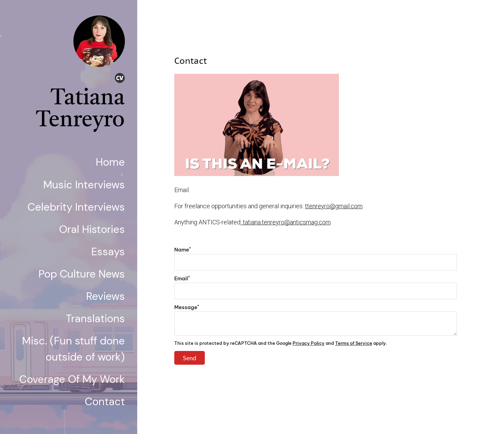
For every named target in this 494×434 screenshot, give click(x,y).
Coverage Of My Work (72, 379)
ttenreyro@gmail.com (334, 206)
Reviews (105, 296)
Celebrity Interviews (76, 207)
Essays (108, 252)
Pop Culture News (81, 274)
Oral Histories (92, 229)
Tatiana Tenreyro (80, 110)
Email (182, 278)
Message (186, 307)
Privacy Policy (309, 343)
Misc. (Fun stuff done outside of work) (73, 349)
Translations (95, 319)
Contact (105, 402)
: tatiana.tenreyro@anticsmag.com (285, 222)
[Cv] (120, 79)
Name (182, 249)
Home (110, 162)
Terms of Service (353, 343)
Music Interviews (84, 185)
